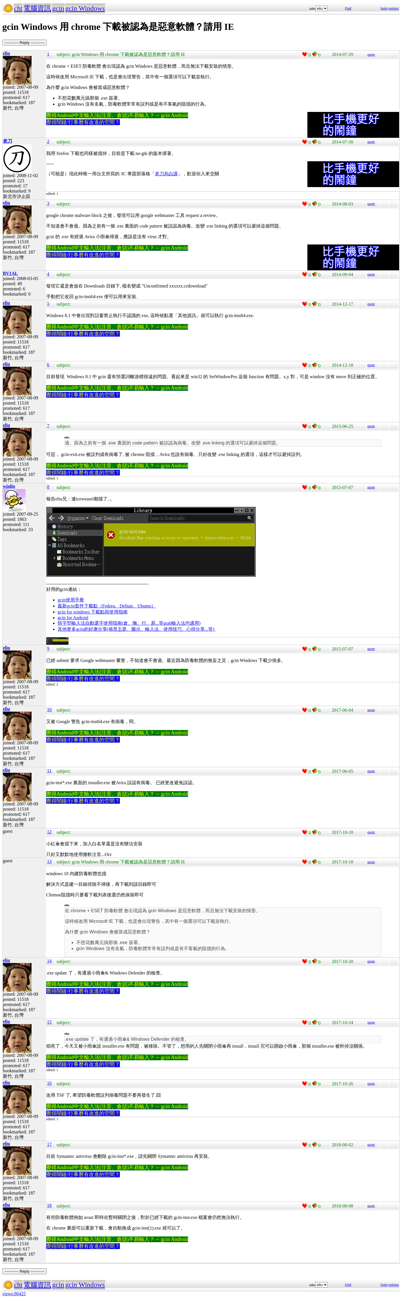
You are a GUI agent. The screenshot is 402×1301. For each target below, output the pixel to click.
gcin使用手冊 (71, 599)
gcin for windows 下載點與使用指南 (93, 611)
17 (49, 1144)
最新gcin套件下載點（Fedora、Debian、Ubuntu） (107, 605)
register (394, 8)
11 (49, 770)
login (384, 8)
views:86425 (14, 1293)
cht (18, 8)
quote (371, 55)
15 (49, 1022)
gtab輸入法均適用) (181, 623)
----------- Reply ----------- (24, 42)
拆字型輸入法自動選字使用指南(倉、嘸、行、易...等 (110, 623)
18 (49, 1205)
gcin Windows (85, 8)
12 (49, 831)
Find (348, 8)
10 (49, 709)
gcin (58, 8)
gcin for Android (73, 617)
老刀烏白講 (166, 173)
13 (49, 861)
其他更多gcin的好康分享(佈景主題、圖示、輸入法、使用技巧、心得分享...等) (136, 629)
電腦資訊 (37, 8)
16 (49, 1083)
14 (49, 960)
